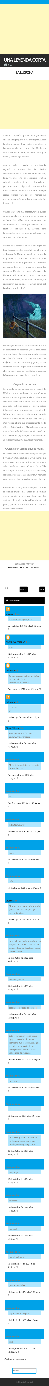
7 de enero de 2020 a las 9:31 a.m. (23, 689)
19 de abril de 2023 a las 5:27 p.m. (24, 887)
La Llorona (24, 72)
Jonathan (10, 614)
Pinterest (35, 567)
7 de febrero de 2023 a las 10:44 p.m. (24, 803)
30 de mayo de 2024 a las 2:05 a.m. (24, 1115)
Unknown (10, 670)
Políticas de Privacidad (24, 1382)
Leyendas (10, 900)
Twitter (24, 567)
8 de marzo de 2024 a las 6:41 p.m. (23, 1087)
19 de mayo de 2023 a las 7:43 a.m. (24, 919)
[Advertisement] (24, 29)
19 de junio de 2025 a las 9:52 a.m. (24, 1291)
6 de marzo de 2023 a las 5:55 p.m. (23, 859)
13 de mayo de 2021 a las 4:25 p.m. (24, 717)
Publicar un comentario (15, 1358)
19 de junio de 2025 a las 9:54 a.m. (24, 1320)
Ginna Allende (12, 728)
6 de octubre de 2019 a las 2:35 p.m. (24, 625)
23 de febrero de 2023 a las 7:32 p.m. (24, 831)
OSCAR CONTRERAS (15, 642)
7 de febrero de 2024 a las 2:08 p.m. (24, 1059)
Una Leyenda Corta (24, 60)
